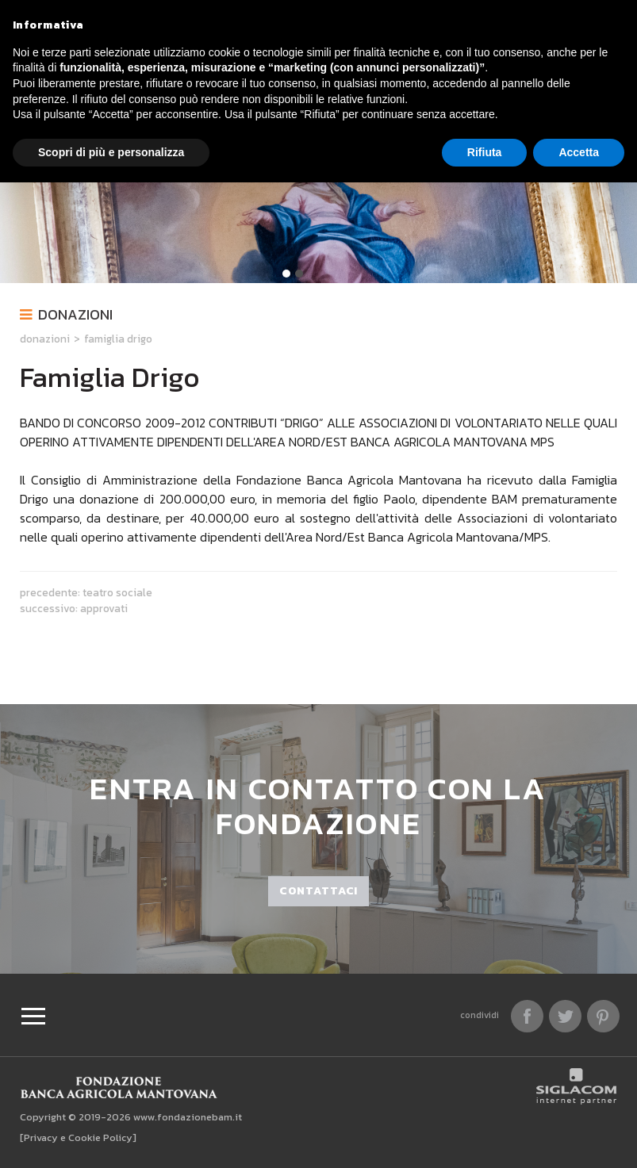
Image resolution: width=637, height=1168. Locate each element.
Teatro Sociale (117, 592)
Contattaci (318, 891)
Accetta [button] (578, 152)
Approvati (104, 608)
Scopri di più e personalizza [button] (111, 152)
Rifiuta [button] (484, 152)
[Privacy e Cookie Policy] (78, 1137)
